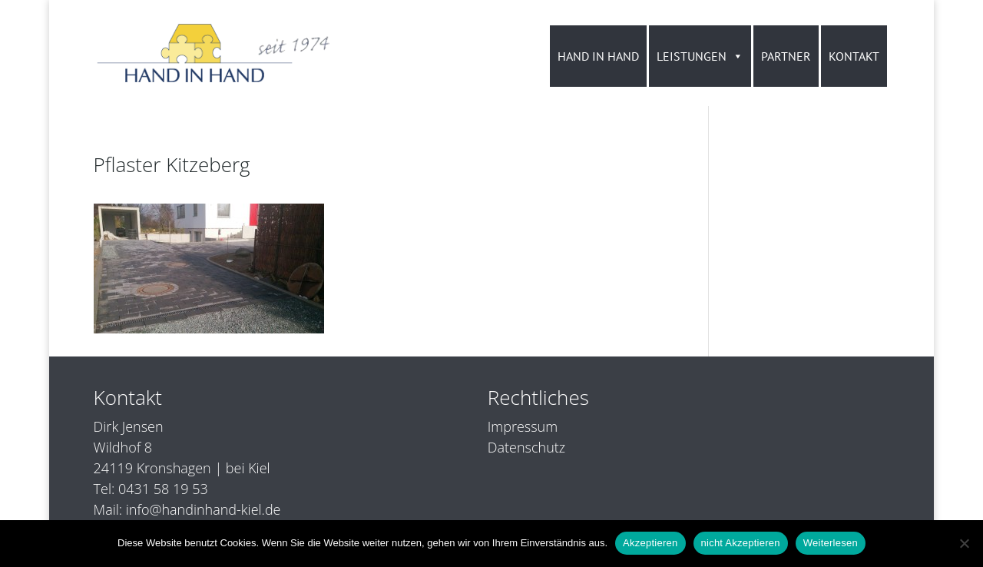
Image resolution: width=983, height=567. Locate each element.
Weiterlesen (830, 543)
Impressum (523, 426)
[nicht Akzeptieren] (963, 543)
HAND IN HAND (598, 56)
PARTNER (786, 56)
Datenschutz (526, 447)
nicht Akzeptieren (740, 543)
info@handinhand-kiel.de (203, 509)
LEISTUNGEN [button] (700, 56)
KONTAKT (854, 56)
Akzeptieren (650, 543)
